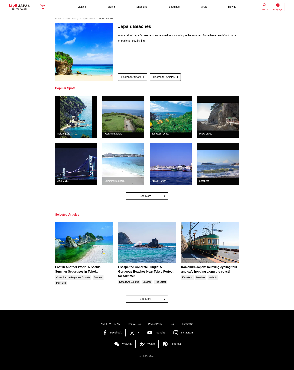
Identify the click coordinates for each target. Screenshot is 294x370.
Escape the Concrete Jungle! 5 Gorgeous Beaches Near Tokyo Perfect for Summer (145, 271)
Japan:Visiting (71, 18)
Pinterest (175, 343)
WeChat (126, 343)
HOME (58, 18)
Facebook (116, 332)
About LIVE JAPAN (110, 324)
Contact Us (187, 324)
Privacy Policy (155, 324)
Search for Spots (131, 76)
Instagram (187, 332)
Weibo (151, 343)
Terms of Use (134, 324)
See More (145, 195)
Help (172, 324)
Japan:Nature (88, 18)
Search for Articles (164, 76)
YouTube (160, 332)
